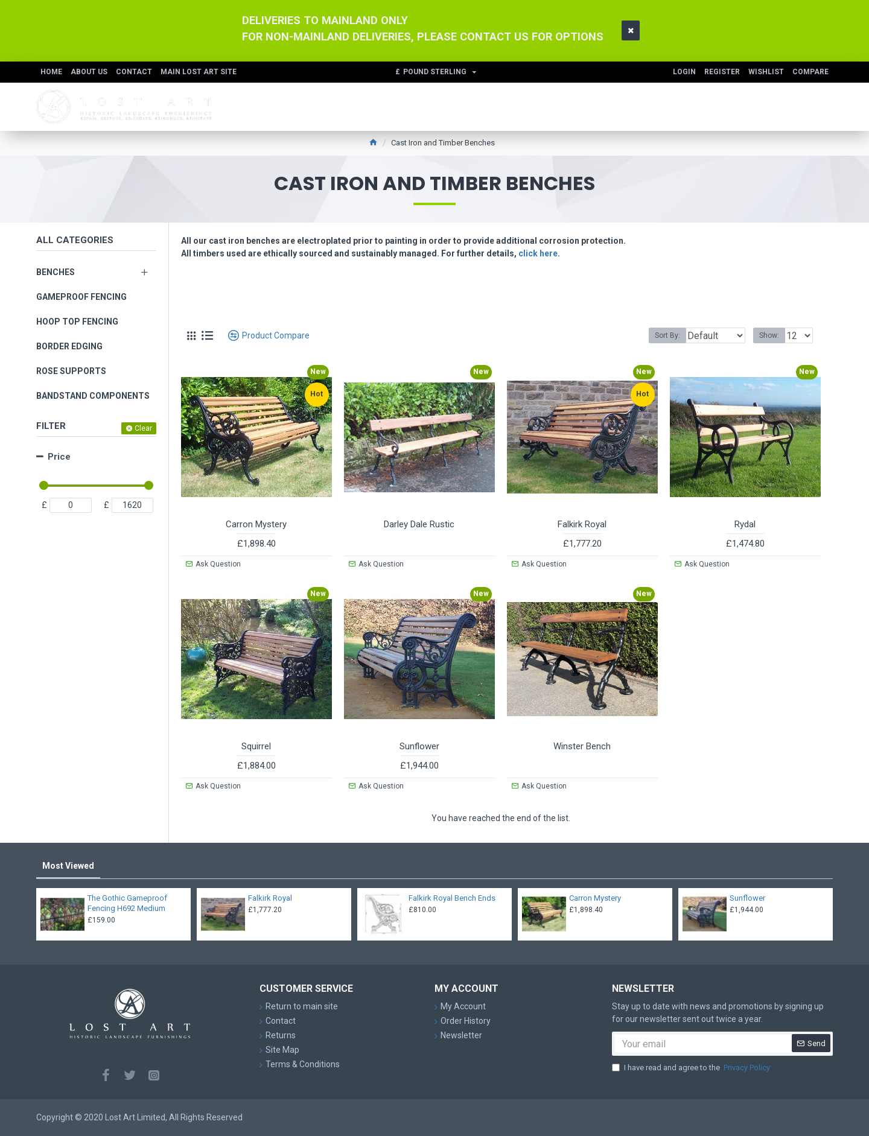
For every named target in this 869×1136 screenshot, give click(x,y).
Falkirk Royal (582, 524)
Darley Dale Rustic (419, 524)
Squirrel (256, 746)
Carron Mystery (256, 524)
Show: (773, 335)
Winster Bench (582, 746)
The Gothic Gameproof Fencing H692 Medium (127, 903)
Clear (143, 428)
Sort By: (659, 335)
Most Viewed (68, 866)
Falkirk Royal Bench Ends (452, 898)
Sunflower (419, 746)
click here (538, 253)
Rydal (745, 524)
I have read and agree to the (692, 1068)
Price (59, 456)
